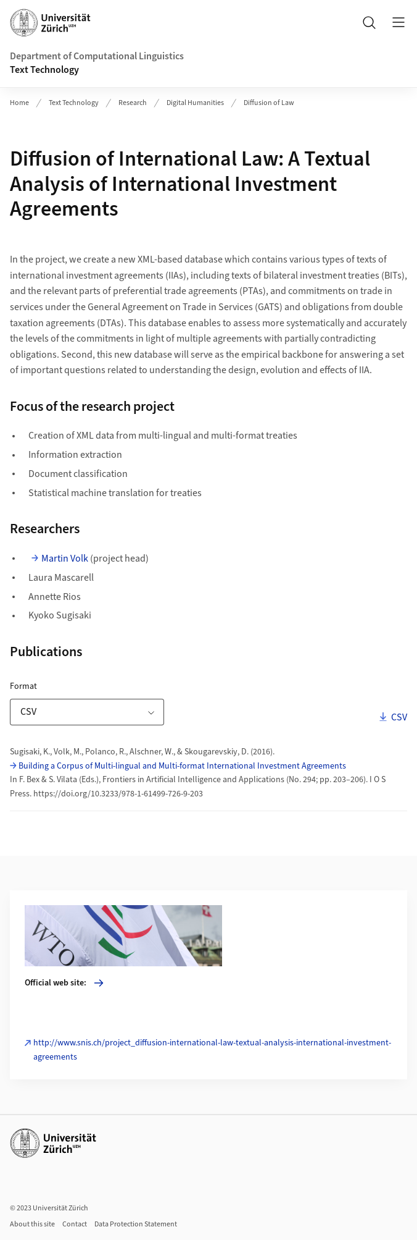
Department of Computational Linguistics (97, 56)
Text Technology (44, 70)
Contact (74, 1224)
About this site (32, 1224)
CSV (398, 717)
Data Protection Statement (135, 1224)
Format (57, 686)
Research (132, 103)
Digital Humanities (195, 103)
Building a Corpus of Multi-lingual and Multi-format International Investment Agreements (182, 766)
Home (19, 103)
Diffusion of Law (269, 103)
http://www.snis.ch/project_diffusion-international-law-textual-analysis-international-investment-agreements (212, 1050)
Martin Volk (64, 558)
